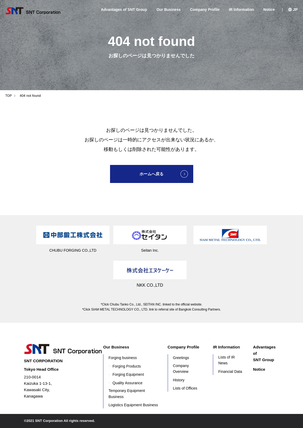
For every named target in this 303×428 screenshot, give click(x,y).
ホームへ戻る (151, 174)
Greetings (181, 358)
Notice (269, 9)
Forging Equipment (128, 374)
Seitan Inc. (150, 250)
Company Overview (181, 369)
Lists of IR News (226, 360)
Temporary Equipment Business (126, 393)
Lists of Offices (185, 388)
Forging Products (126, 366)
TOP (8, 96)
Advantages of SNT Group (124, 9)
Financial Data (230, 371)
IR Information (241, 9)
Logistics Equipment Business (133, 405)
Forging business (122, 358)
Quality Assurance (127, 383)
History (179, 380)
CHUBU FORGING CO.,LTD (73, 250)
